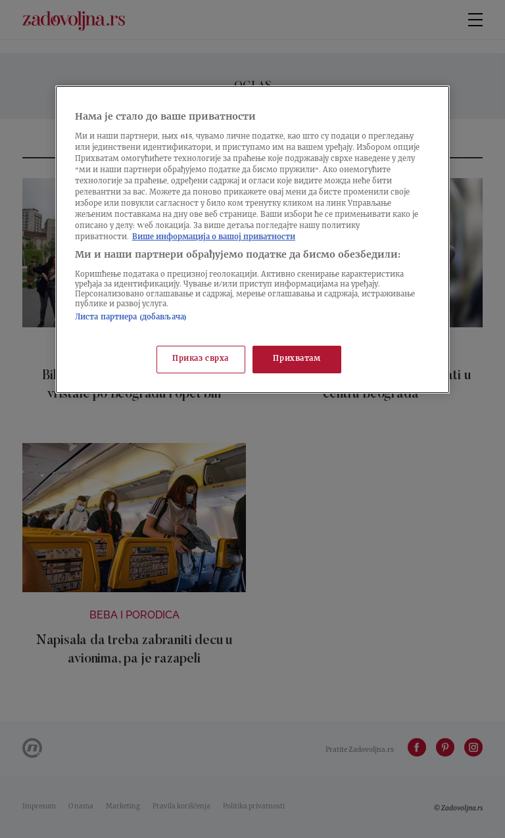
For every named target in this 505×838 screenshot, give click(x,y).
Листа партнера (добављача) (131, 317)
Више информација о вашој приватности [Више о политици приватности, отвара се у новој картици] (213, 237)
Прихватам (296, 359)
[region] (252, 239)
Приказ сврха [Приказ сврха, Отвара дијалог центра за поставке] (200, 359)
